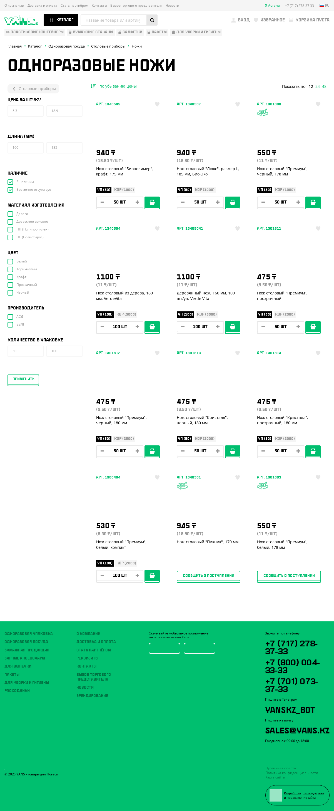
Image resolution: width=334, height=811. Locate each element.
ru (325, 6)
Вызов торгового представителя (136, 6)
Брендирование (92, 696)
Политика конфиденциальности (291, 772)
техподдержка (313, 793)
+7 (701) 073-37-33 (291, 684)
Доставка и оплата (42, 6)
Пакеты (11, 674)
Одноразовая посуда (26, 642)
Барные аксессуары (24, 658)
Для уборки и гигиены (26, 682)
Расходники (17, 691)
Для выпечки (17, 666)
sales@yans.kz (297, 729)
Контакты (99, 6)
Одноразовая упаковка (28, 634)
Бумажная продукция (26, 650)
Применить (23, 379)
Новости (172, 6)
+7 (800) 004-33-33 (292, 665)
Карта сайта (275, 777)
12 (311, 86)
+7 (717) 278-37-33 (291, 646)
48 (324, 86)
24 (317, 86)
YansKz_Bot (290, 709)
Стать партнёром (74, 6)
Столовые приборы (33, 88)
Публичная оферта (280, 768)
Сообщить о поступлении (208, 575)
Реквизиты (87, 658)
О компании (14, 6)
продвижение (297, 797)
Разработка (292, 793)
